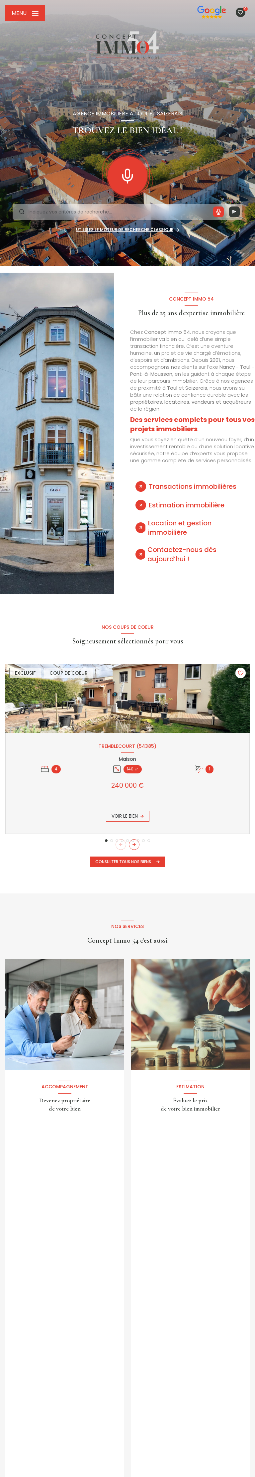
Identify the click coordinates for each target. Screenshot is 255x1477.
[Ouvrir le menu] (25, 13)
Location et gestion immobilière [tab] (180, 527)
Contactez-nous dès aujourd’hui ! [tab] (181, 554)
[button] (134, 844)
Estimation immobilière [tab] (186, 505)
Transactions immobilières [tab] (192, 486)
